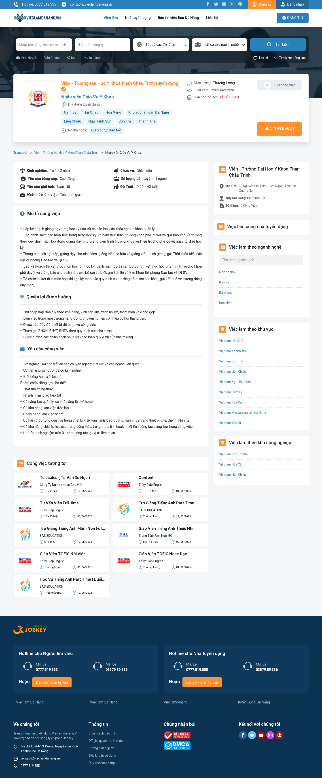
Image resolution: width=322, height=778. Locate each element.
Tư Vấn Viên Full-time (60, 503)
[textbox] (161, 44)
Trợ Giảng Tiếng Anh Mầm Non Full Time (71, 529)
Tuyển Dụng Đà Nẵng (253, 702)
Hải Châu (91, 112)
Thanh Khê (147, 121)
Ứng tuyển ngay (280, 129)
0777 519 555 (30, 766)
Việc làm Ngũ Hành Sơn (235, 382)
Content (146, 477)
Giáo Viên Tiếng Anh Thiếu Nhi (166, 528)
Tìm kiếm (278, 45)
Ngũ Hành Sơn (100, 121)
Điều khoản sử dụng (102, 755)
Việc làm (111, 18)
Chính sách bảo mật (103, 733)
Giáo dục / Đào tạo (106, 130)
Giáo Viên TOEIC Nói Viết (63, 554)
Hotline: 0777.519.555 (34, 4)
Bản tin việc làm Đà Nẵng (178, 18)
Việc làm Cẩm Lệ (230, 392)
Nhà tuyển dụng (138, 18)
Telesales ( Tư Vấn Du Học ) (65, 477)
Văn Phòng (52, 57)
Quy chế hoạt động (102, 763)
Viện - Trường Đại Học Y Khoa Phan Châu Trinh (66, 152)
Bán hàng (226, 292)
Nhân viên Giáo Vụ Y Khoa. (88, 97)
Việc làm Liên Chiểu (232, 371)
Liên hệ (212, 18)
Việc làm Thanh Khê (233, 351)
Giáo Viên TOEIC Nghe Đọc (163, 554)
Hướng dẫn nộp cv (101, 748)
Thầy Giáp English (151, 485)
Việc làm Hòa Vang (232, 402)
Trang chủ (20, 152)
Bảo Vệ (224, 282)
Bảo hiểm (225, 303)
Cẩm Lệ (70, 112)
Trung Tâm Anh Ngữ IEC (155, 535)
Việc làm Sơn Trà (231, 361)
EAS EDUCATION (150, 510)
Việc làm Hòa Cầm (232, 464)
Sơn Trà (125, 121)
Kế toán (72, 57)
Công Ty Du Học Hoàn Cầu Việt (61, 485)
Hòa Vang (114, 112)
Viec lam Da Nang (103, 702)
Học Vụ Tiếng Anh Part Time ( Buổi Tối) (71, 579)
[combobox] (161, 44)
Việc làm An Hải (230, 423)
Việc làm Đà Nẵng (30, 702)
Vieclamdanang (175, 702)
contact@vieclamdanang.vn (86, 4)
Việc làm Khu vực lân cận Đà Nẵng (242, 412)
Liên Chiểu (72, 121)
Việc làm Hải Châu (231, 341)
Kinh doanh (26, 58)
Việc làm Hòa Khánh (233, 454)
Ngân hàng (92, 57)
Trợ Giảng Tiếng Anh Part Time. (167, 503)
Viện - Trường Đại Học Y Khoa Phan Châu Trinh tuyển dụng (119, 86)
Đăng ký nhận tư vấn (52, 682)
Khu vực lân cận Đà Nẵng (149, 112)
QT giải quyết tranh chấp (106, 741)
